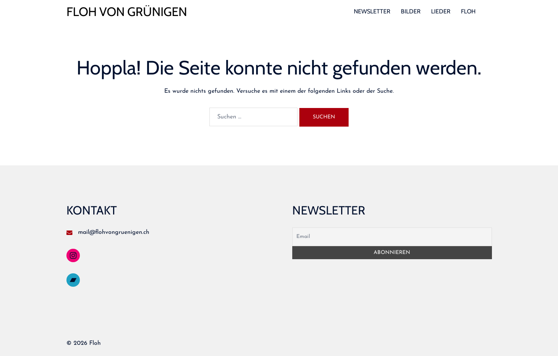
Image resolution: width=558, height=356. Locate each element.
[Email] (392, 237)
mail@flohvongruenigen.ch (113, 232)
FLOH (468, 11)
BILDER (411, 11)
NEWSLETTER (372, 11)
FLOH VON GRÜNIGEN (126, 11)
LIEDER (441, 11)
